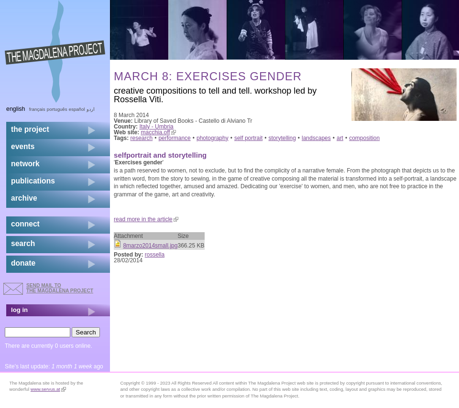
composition (364, 138)
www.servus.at (48, 389)
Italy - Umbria (156, 126)
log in (19, 309)
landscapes (316, 138)
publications (33, 181)
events (22, 146)
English (15, 109)
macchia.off (158, 132)
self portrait (248, 138)
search (23, 243)
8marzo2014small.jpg (150, 245)
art (340, 138)
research (142, 138)
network (25, 164)
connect (25, 224)
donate (23, 263)
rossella (154, 254)
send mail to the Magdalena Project (59, 288)
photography (213, 138)
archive (24, 198)
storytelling (281, 138)
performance (174, 138)
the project (30, 129)
